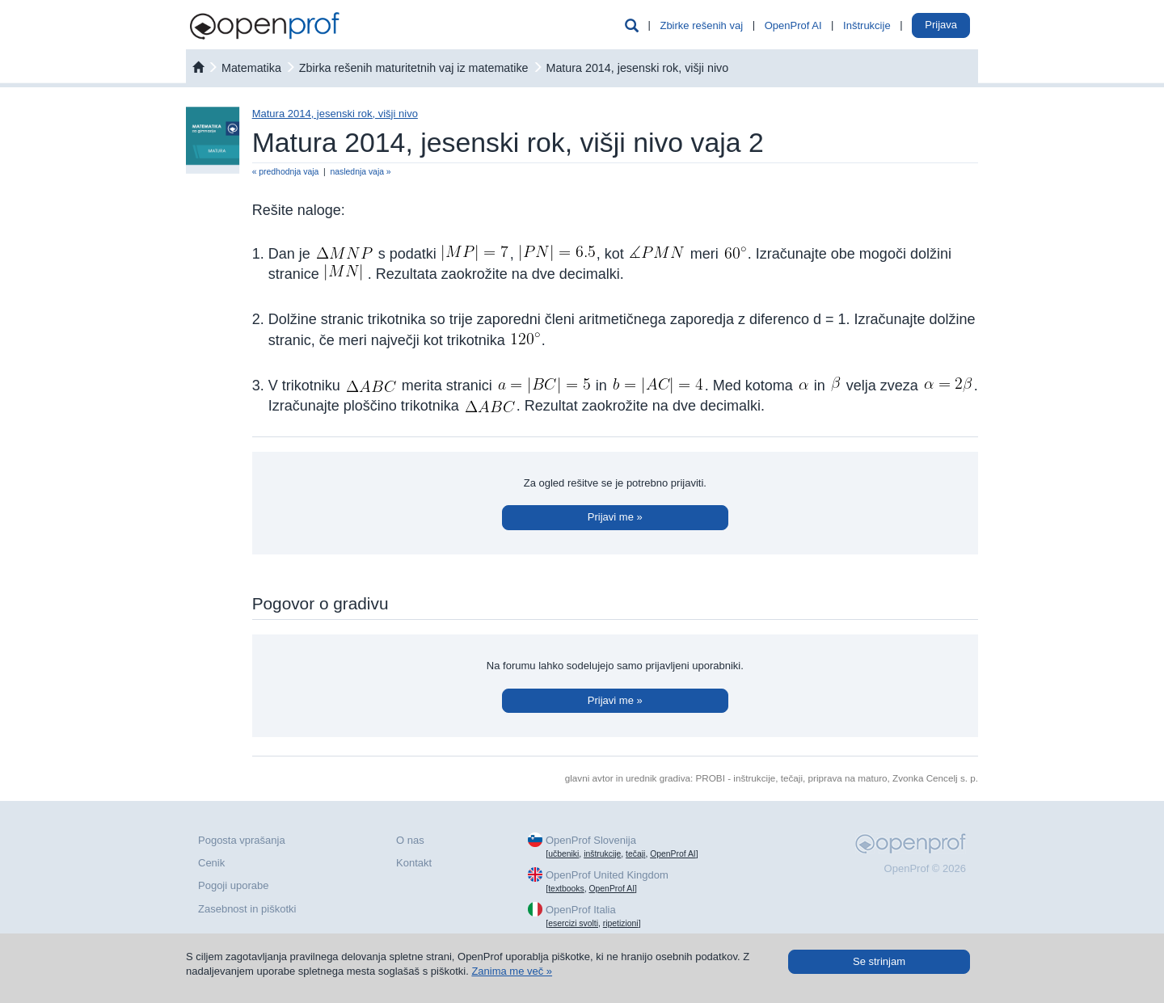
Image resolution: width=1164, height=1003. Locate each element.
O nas (410, 840)
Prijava (941, 25)
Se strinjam (879, 961)
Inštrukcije (867, 25)
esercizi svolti (573, 923)
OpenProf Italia (581, 910)
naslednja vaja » (361, 171)
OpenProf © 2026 (925, 868)
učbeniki (563, 853)
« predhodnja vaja (285, 171)
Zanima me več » (511, 971)
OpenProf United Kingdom (607, 875)
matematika (251, 67)
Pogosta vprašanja (241, 840)
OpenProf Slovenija (591, 840)
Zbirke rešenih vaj (701, 25)
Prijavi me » (615, 517)
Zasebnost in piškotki (247, 909)
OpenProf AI (793, 25)
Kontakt (414, 863)
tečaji (635, 853)
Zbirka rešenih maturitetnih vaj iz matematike (414, 67)
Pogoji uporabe (233, 885)
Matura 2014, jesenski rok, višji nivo (637, 67)
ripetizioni (621, 923)
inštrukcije (602, 853)
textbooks (566, 888)
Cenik (211, 863)
